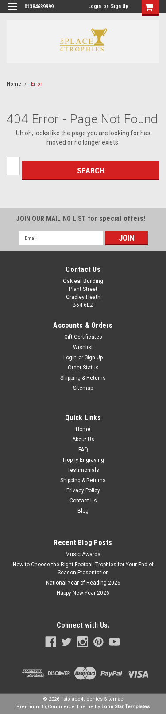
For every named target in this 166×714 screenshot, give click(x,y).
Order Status (83, 368)
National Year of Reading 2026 (83, 583)
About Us (83, 439)
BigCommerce (57, 707)
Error (36, 84)
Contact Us (83, 501)
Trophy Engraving (83, 460)
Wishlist (83, 347)
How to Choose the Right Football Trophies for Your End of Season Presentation (83, 568)
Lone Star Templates (125, 707)
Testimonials (83, 470)
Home (14, 84)
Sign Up (119, 6)
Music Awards (83, 554)
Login (94, 6)
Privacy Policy (83, 490)
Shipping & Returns (83, 378)
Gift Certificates (83, 337)
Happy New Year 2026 (83, 593)
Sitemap (83, 388)
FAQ (83, 450)
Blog (83, 511)
